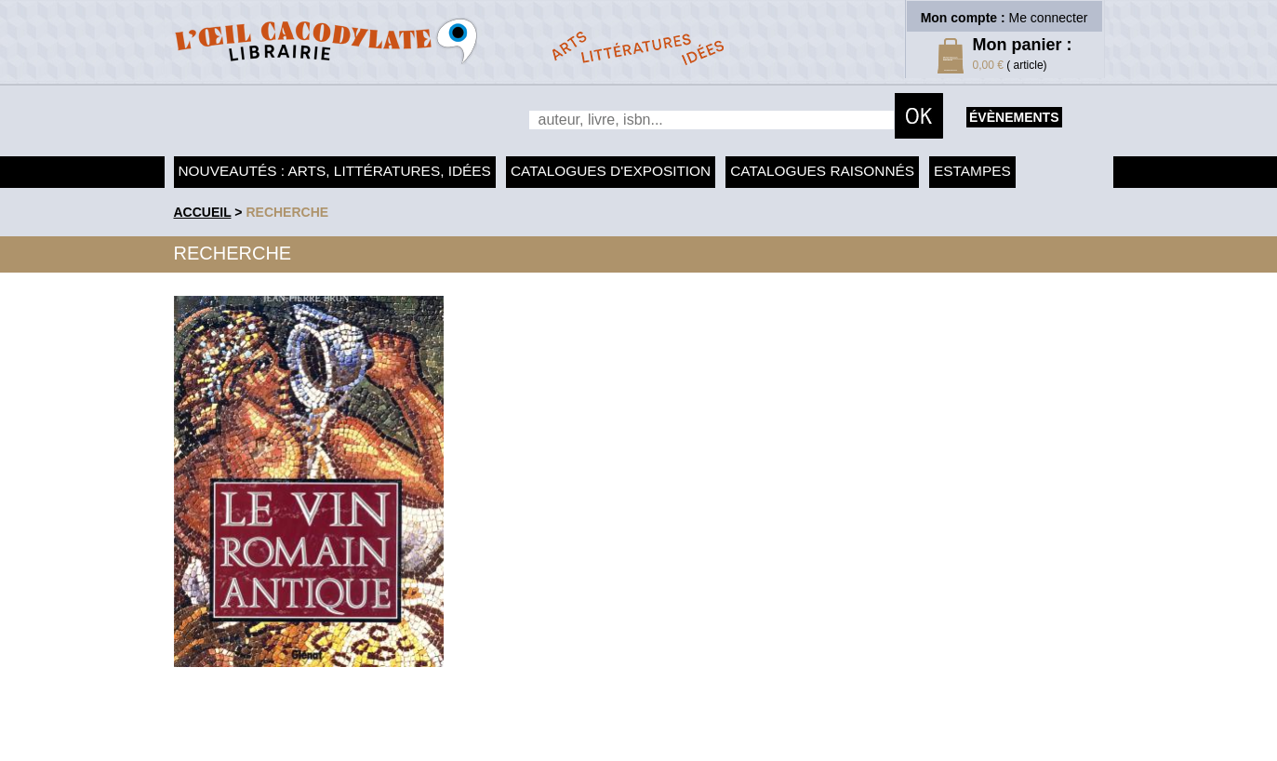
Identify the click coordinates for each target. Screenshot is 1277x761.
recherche (287, 212)
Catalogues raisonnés (822, 171)
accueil (203, 212)
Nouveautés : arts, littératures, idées (335, 171)
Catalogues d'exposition (611, 171)
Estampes (972, 171)
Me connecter (1048, 17)
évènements (1013, 117)
